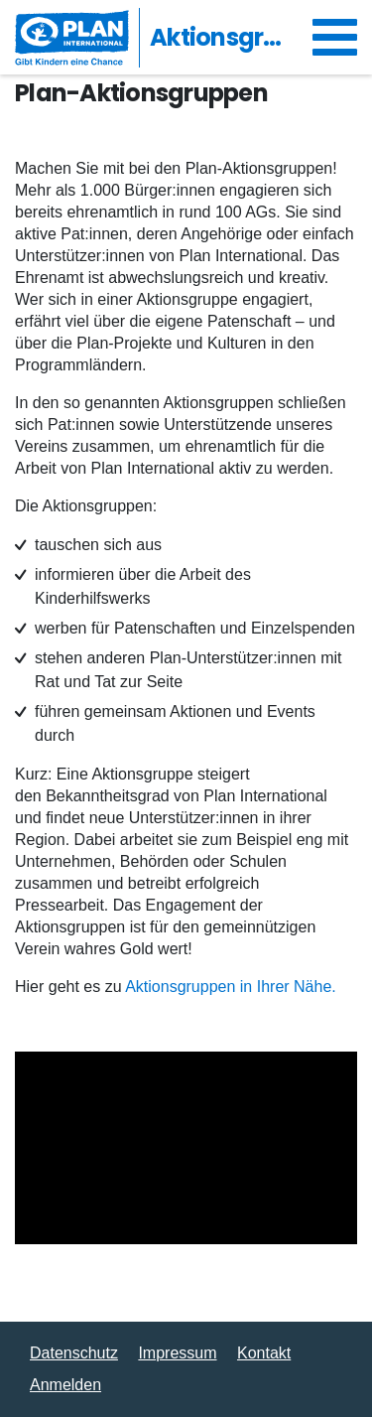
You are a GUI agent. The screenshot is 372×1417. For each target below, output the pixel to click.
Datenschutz (74, 1353)
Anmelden (65, 1384)
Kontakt (264, 1353)
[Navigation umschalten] (335, 38)
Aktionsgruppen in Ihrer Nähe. (230, 986)
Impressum (177, 1353)
